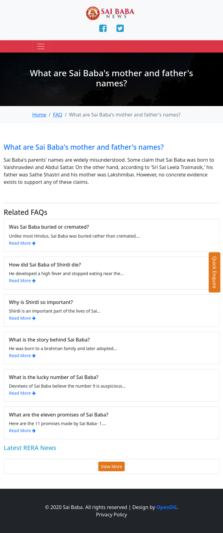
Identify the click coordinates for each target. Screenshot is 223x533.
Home (39, 114)
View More (111, 466)
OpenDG (166, 507)
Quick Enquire (214, 272)
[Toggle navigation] (40, 46)
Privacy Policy (111, 514)
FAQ (57, 114)
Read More (22, 243)
